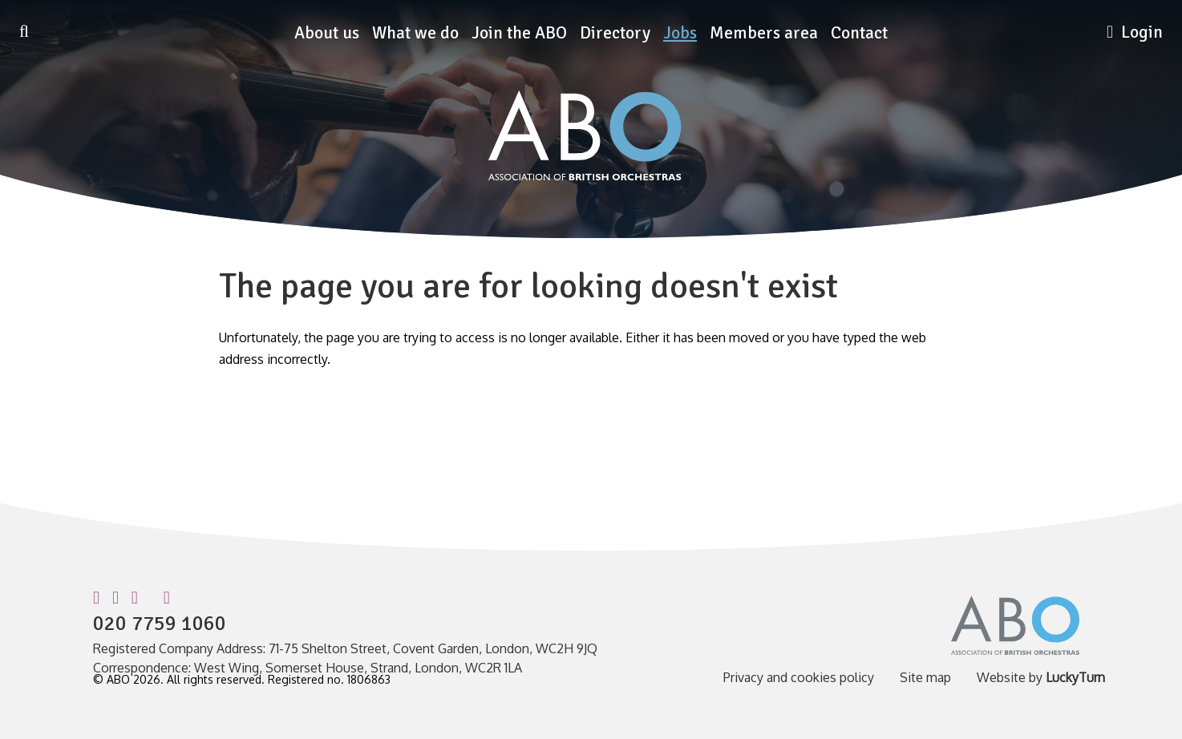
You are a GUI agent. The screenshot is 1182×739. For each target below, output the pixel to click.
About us (326, 32)
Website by (1041, 677)
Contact (859, 32)
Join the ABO (519, 32)
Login (1135, 32)
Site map (925, 677)
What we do (415, 32)
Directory (615, 32)
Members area (764, 32)
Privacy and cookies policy (798, 677)
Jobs (680, 32)
